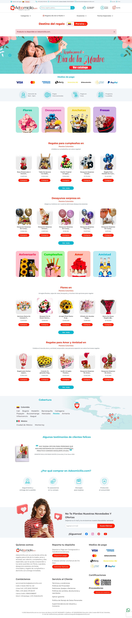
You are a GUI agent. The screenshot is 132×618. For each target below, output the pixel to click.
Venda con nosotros (102, 592)
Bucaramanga (33, 414)
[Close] (114, 31)
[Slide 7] (70, 71)
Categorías (25, 16)
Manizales (46, 414)
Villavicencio (22, 416)
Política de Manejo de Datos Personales (67, 600)
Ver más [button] (66, 188)
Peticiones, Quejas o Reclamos (63, 588)
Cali (18, 411)
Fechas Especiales (104, 16)
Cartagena (59, 411)
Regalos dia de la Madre (54, 16)
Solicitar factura (61, 567)
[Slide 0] (61, 71)
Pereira (56, 414)
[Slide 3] (65, 71)
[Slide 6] (69, 71)
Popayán (20, 414)
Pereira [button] (27, 1)
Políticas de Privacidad (60, 586)
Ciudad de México (24, 425)
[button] (23, 2)
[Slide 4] (66, 71)
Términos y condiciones (61, 583)
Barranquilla (47, 411)
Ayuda (112, 2)
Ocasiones (81, 16)
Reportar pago (60, 555)
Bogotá (25, 411)
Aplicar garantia (58, 597)
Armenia (66, 414)
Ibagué (33, 416)
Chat (118, 2)
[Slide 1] (62, 71)
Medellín (35, 411)
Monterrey (39, 425)
